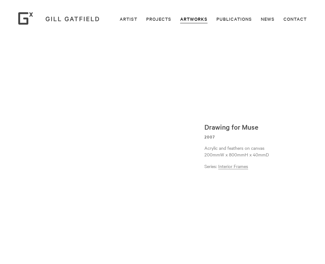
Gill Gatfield (60, 18)
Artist (128, 19)
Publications (234, 19)
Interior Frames (233, 166)
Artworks (194, 19)
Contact (295, 19)
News (268, 19)
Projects (158, 19)
